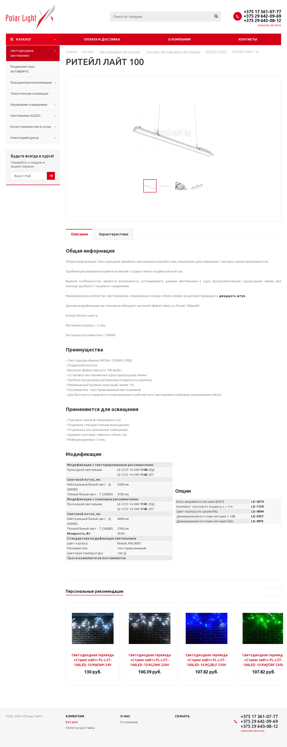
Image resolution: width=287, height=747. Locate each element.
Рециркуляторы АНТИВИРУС (22, 69)
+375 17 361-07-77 (262, 11)
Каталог (23, 39)
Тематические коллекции (29, 93)
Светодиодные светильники (22, 53)
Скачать (182, 716)
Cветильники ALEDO (25, 115)
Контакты (248, 39)
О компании (179, 39)
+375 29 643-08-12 (262, 20)
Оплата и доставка (102, 39)
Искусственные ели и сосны (30, 126)
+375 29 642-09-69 (262, 16)
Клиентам (75, 716)
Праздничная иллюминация (31, 82)
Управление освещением (28, 104)
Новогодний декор (24, 137)
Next (209, 186)
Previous (137, 186)
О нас (125, 716)
